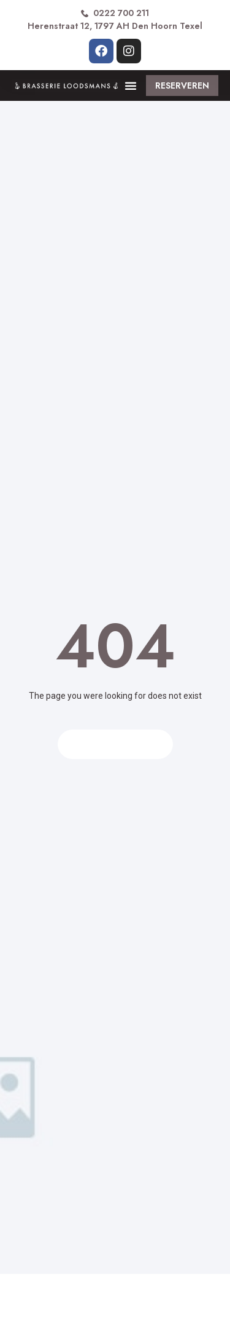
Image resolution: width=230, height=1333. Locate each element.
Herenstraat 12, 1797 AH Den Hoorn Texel (115, 26)
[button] (130, 85)
